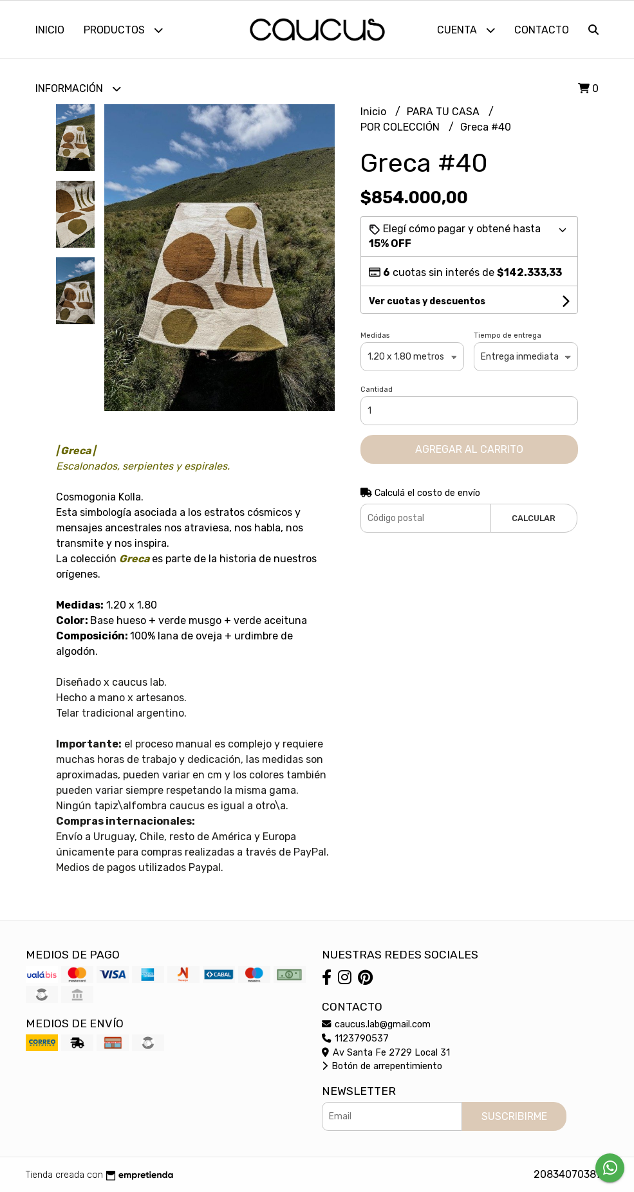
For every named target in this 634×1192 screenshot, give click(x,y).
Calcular (533, 518)
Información (78, 88)
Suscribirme (514, 1116)
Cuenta (466, 30)
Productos (123, 30)
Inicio (49, 30)
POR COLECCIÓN (401, 127)
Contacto (541, 30)
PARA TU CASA (444, 111)
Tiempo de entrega (507, 335)
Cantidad (376, 389)
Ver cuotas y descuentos (427, 301)
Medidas (374, 335)
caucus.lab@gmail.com (376, 1024)
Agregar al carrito (469, 449)
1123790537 (355, 1038)
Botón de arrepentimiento (382, 1066)
